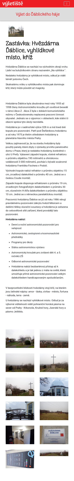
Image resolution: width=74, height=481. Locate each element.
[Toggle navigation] (67, 3)
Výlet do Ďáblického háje (38, 14)
